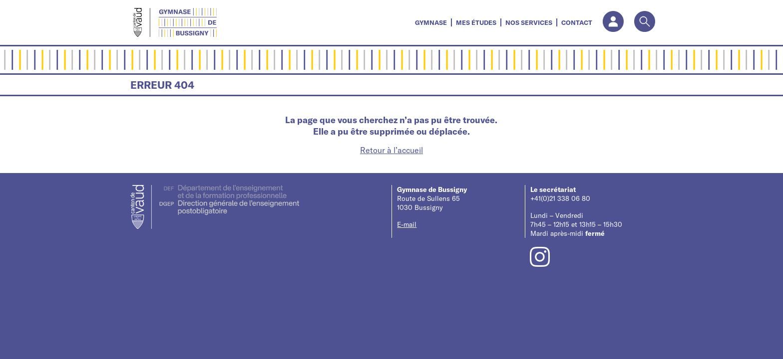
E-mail (406, 224)
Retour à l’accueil (391, 150)
